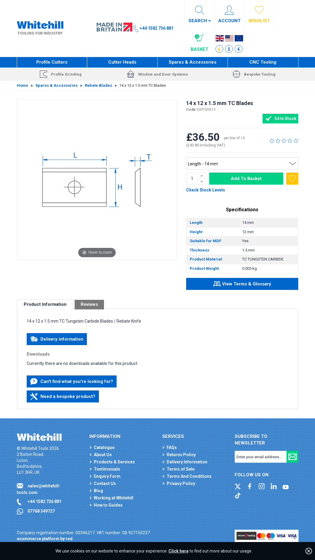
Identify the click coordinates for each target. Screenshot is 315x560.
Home (22, 85)
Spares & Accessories (192, 62)
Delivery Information (187, 461)
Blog (98, 490)
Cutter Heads (122, 62)
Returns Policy (181, 454)
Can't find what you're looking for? (71, 381)
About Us (103, 454)
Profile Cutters (51, 62)
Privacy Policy (181, 483)
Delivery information (56, 339)
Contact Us (105, 483)
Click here (178, 551)
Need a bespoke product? (62, 396)
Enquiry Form (107, 476)
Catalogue (104, 447)
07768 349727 (41, 511)
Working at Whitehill (113, 497)
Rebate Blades (98, 85)
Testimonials (107, 469)
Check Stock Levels (205, 190)
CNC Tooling (262, 62)
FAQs (172, 447)
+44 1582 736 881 (44, 501)
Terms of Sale (181, 469)
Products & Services (114, 461)
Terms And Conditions (189, 476)
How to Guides (108, 505)
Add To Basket (246, 178)
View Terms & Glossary (242, 284)
